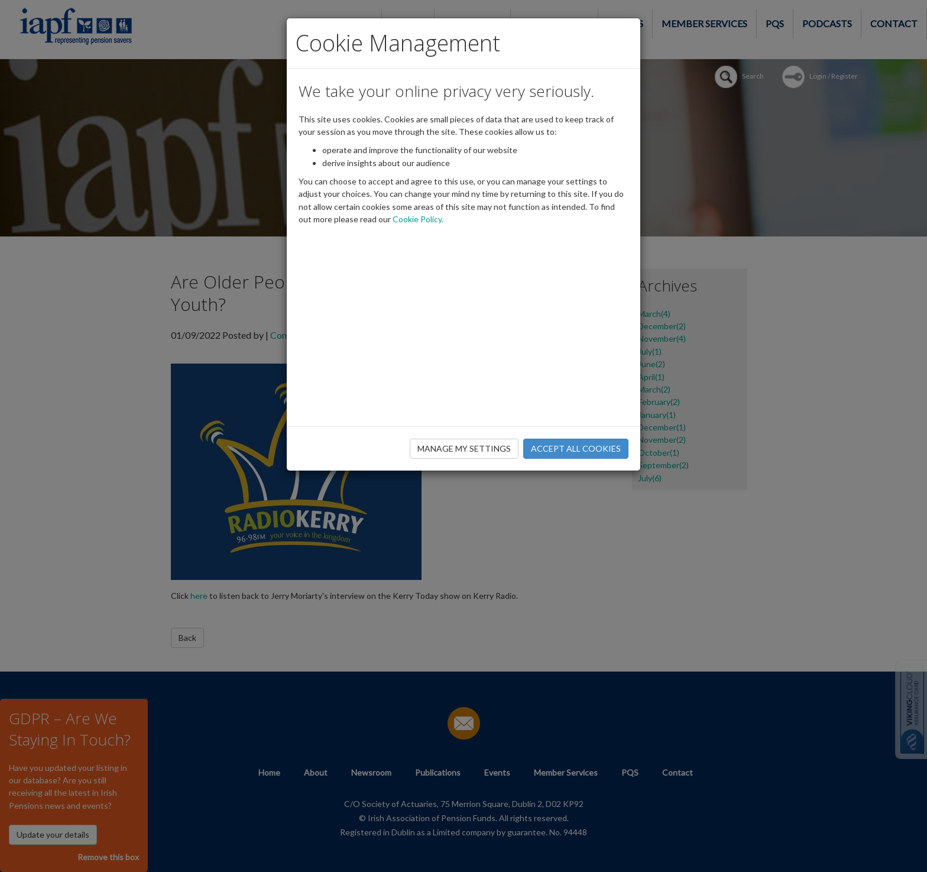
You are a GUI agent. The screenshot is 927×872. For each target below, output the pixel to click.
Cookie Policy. (418, 219)
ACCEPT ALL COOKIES (576, 448)
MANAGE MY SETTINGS (464, 448)
